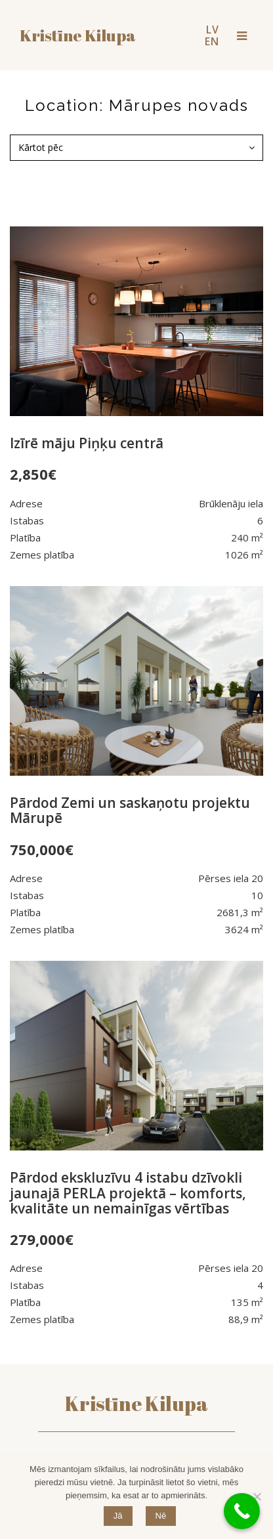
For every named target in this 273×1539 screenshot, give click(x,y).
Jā (118, 1516)
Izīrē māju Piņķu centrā (86, 443)
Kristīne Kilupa (136, 1403)
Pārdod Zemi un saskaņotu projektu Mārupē (130, 810)
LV (212, 29)
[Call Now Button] (242, 1511)
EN (212, 41)
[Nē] (256, 1496)
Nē (161, 1516)
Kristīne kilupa (78, 35)
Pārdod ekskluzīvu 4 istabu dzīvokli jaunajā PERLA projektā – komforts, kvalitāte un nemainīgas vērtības (128, 1192)
